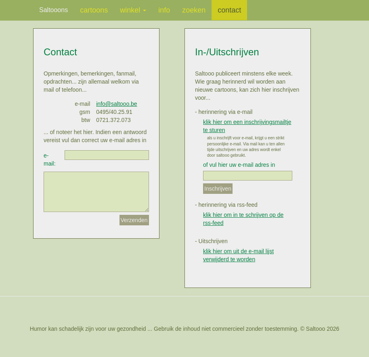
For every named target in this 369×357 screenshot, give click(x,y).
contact (229, 10)
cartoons (94, 10)
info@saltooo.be (116, 104)
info (164, 10)
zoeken (193, 10)
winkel (133, 10)
